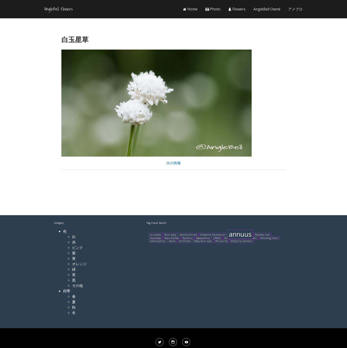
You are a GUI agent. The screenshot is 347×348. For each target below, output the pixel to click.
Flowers (237, 9)
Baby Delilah (171, 238)
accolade (155, 234)
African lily (221, 241)
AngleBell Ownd (266, 9)
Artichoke (185, 241)
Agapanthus (203, 238)
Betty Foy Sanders (241, 241)
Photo (212, 9)
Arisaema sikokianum (213, 234)
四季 (66, 290)
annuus (240, 234)
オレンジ (79, 263)
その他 (77, 285)
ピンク (77, 247)
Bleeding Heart (269, 238)
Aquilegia (155, 238)
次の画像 (173, 162)
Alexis (172, 241)
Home (190, 9)
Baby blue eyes (203, 241)
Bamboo (188, 238)
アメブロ (295, 9)
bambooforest (188, 234)
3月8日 (217, 238)
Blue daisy (170, 234)
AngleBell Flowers (58, 9)
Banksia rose (262, 234)
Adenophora (157, 241)
